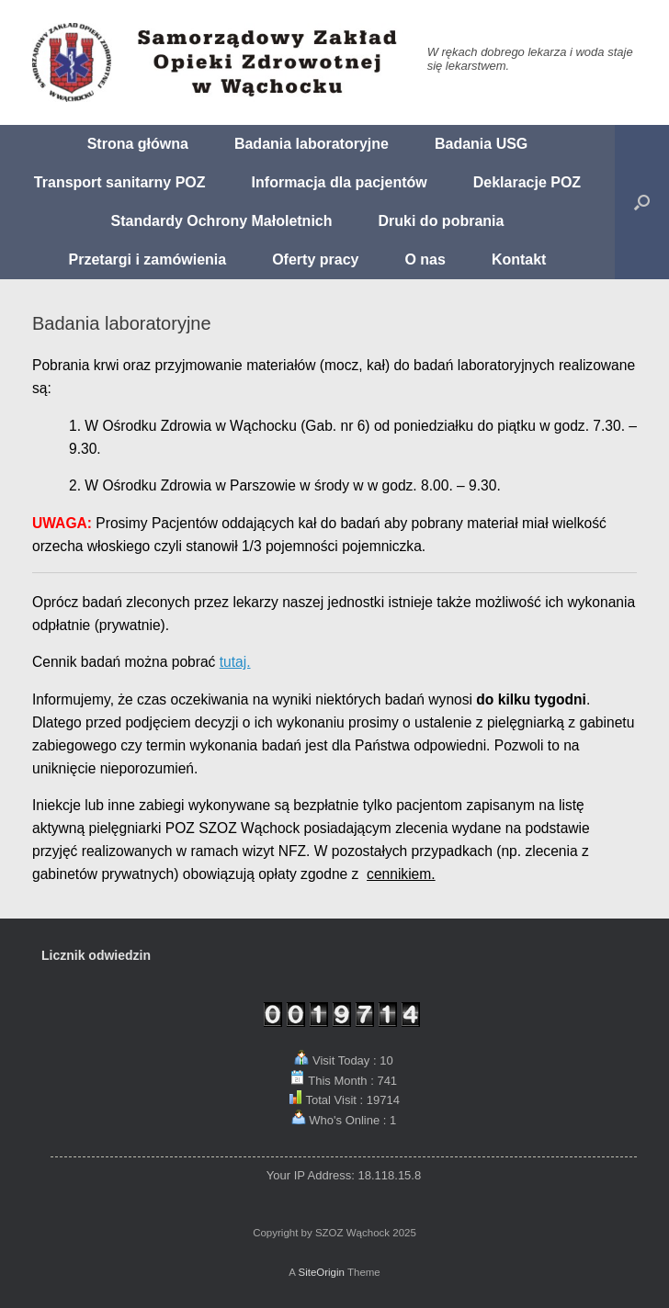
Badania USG (481, 144)
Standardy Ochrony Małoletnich (222, 221)
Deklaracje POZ (527, 182)
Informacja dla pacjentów (339, 182)
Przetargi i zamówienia (148, 259)
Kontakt (519, 259)
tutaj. (235, 662)
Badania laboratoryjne (311, 144)
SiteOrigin (321, 1272)
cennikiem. (401, 874)
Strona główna (137, 144)
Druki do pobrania (442, 221)
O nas (424, 259)
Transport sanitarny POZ (120, 182)
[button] (642, 202)
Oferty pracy (315, 259)
